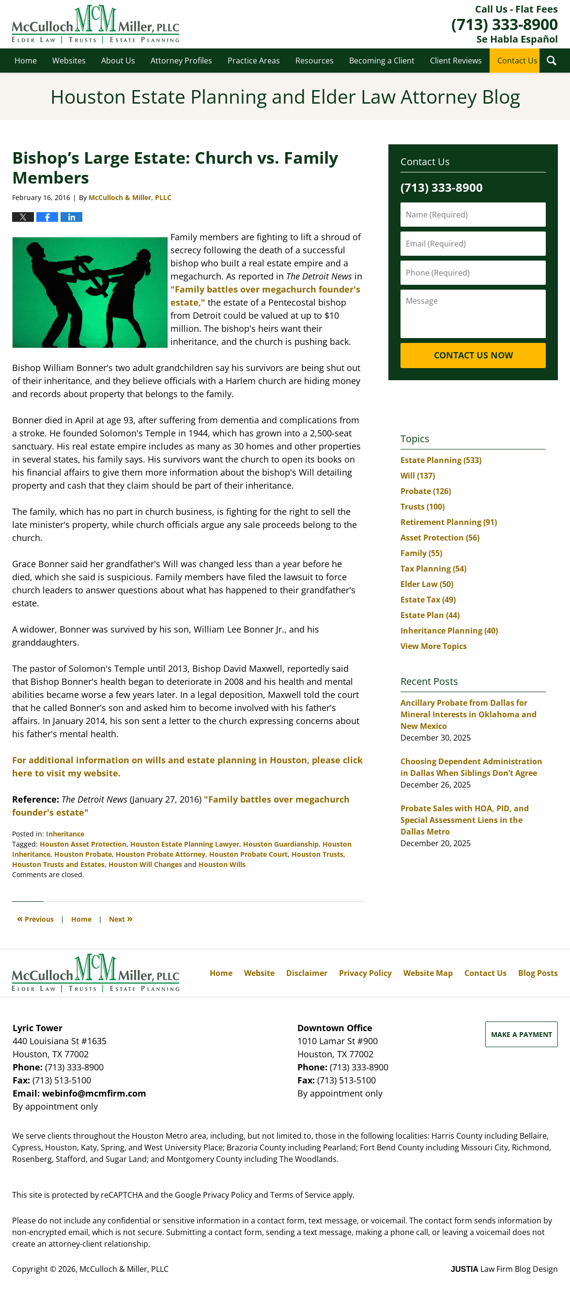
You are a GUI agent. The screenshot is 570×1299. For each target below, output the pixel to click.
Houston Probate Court (248, 854)
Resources (314, 60)
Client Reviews (456, 60)
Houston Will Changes (145, 864)
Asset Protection (440, 537)
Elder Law (427, 584)
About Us (118, 60)
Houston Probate (83, 854)
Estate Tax (428, 599)
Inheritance (65, 833)
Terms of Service (300, 1195)
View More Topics (434, 646)
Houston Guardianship (281, 844)
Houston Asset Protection (83, 844)
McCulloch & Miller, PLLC (124, 1269)
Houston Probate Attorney (160, 854)
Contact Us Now (473, 355)
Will (418, 475)
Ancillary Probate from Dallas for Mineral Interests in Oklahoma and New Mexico (469, 714)
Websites (69, 60)
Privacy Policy (365, 973)
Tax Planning (433, 568)
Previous (35, 918)
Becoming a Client (382, 60)
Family (421, 553)
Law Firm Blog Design (504, 1269)
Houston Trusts (317, 854)
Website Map (428, 973)
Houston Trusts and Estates (58, 864)
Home (26, 60)
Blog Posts (538, 973)
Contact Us (517, 60)
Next (121, 918)
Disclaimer (306, 973)
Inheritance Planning (449, 630)
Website (259, 973)
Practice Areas (254, 60)
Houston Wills (222, 864)
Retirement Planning (449, 522)
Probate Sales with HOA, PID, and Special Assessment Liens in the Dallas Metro (465, 820)
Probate (426, 491)
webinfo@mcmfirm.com (94, 1093)
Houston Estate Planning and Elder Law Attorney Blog (95, 24)
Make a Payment (521, 1034)
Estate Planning (441, 460)
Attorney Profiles (181, 60)
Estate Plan (430, 615)
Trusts (423, 506)
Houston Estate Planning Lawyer (184, 844)
